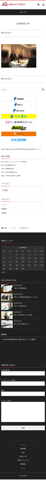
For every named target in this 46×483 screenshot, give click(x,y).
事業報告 (4, 209)
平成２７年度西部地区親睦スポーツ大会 (25, 297)
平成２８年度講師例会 (20, 288)
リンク (23, 471)
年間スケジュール (23, 464)
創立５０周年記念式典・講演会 (11, 176)
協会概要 (23, 452)
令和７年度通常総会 (7, 168)
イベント (4, 205)
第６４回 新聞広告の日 (8, 165)
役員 (23, 456)
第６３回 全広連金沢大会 (21, 324)
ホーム (23, 448)
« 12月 (3, 272)
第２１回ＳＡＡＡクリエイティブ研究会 (13, 162)
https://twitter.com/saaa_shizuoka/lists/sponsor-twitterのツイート (21, 149)
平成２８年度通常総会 (20, 306)
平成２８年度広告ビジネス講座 (23, 315)
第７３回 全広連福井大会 (9, 172)
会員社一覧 (23, 460)
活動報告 (4, 213)
